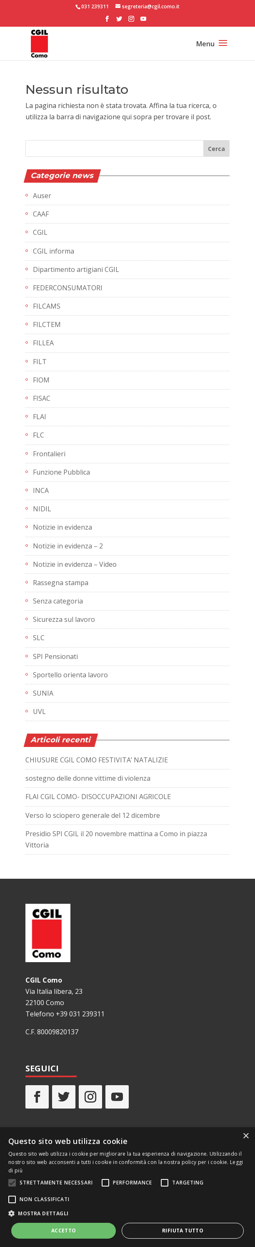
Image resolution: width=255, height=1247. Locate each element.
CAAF (41, 214)
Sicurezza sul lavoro (64, 619)
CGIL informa (53, 251)
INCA (41, 490)
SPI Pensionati (55, 656)
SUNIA (43, 693)
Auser (42, 195)
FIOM (41, 380)
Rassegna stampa (60, 582)
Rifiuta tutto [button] (182, 1230)
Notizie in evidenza (62, 527)
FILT (40, 361)
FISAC (41, 398)
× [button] (245, 1136)
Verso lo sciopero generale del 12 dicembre (92, 815)
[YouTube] (143, 21)
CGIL (40, 232)
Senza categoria (58, 601)
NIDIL (42, 508)
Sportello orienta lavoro (70, 674)
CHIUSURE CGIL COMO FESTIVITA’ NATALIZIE (96, 759)
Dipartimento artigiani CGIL (76, 269)
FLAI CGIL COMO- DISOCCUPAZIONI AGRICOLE (98, 796)
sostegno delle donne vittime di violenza (87, 778)
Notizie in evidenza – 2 (68, 546)
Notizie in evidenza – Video (75, 564)
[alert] (127, 1187)
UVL (39, 711)
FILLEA (43, 342)
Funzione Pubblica (61, 472)
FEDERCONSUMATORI (67, 287)
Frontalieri (49, 453)
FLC (38, 435)
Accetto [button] (63, 1230)
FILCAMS (46, 306)
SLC (39, 637)
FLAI (39, 416)
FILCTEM (47, 324)
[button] (127, 1213)
